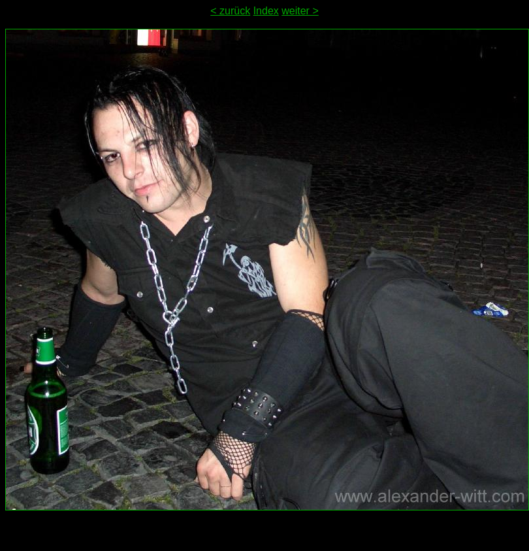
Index (266, 10)
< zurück (230, 10)
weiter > (299, 10)
